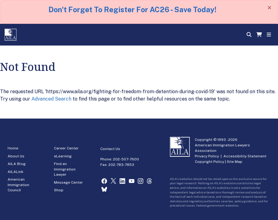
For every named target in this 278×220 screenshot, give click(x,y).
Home (13, 148)
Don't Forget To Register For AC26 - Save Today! (132, 9)
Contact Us (110, 149)
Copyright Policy (209, 162)
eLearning (63, 156)
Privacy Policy (207, 156)
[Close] (269, 7)
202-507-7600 (126, 159)
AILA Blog (17, 164)
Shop (58, 190)
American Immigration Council (18, 184)
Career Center (66, 148)
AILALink (15, 172)
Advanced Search (51, 99)
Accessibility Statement (244, 156)
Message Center (68, 182)
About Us (16, 156)
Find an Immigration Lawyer (65, 169)
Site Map (234, 162)
